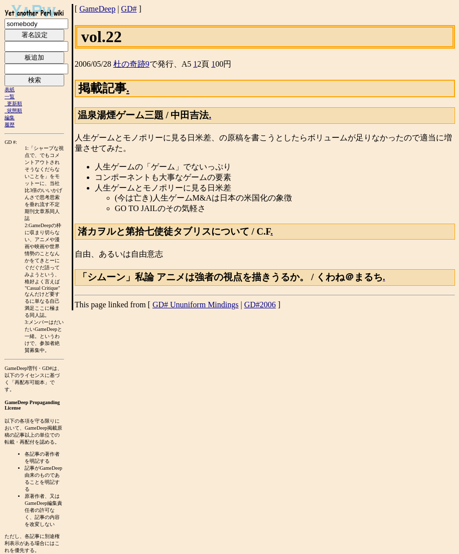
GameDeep (97, 9)
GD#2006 (260, 304)
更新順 (14, 103)
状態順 (14, 110)
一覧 (10, 96)
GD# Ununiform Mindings (195, 304)
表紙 (10, 89)
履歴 (10, 124)
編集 (10, 117)
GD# (128, 9)
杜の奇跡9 (131, 64)
